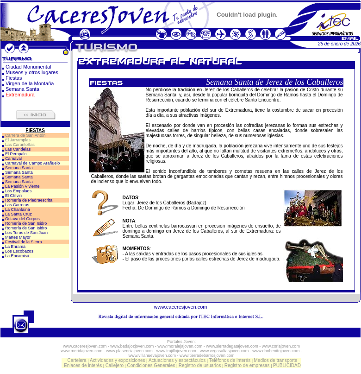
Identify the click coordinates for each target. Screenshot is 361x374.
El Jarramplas (18, 140)
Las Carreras (17, 205)
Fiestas (14, 78)
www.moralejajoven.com (179, 346)
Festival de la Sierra (23, 242)
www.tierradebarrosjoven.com (207, 355)
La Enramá (15, 246)
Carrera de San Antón (25, 135)
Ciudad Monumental (28, 67)
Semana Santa (22, 89)
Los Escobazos (19, 251)
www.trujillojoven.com (176, 351)
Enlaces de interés (83, 365)
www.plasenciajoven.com (129, 351)
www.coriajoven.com (281, 346)
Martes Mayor (18, 237)
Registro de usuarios (200, 365)
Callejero (115, 365)
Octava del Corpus (22, 218)
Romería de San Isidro (26, 223)
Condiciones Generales (151, 365)
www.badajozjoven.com (132, 346)
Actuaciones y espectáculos (177, 360)
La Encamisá (17, 256)
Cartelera (77, 360)
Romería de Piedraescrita (28, 200)
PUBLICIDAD (287, 365)
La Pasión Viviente (22, 186)
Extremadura (20, 94)
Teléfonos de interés (230, 360)
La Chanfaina (17, 209)
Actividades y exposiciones (117, 360)
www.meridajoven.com (81, 351)
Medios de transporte (275, 360)
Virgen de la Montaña (30, 83)
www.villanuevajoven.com (152, 355)
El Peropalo (16, 154)
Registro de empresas (247, 365)
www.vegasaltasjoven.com (224, 351)
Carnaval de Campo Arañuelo (32, 163)
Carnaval (13, 158)
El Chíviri (13, 195)
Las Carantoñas (20, 144)
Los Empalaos (18, 191)
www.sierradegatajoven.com (232, 346)
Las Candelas (18, 149)
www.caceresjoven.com (180, 307)
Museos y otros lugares (32, 72)
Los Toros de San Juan (26, 232)
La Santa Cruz (18, 214)
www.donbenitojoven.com (275, 351)
